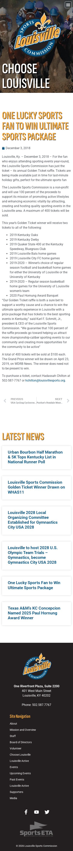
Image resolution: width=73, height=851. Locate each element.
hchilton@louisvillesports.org (45, 380)
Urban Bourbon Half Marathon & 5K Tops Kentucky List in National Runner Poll (35, 457)
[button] (68, 4)
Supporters (16, 792)
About (13, 723)
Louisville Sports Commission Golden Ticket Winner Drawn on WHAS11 (36, 487)
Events (14, 767)
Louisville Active (19, 761)
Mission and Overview (23, 730)
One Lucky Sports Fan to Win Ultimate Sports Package (34, 585)
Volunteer (15, 748)
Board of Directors (21, 742)
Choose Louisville (20, 754)
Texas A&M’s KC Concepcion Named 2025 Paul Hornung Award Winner (34, 613)
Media (13, 798)
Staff (13, 736)
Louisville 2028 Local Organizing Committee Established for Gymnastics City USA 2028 (33, 520)
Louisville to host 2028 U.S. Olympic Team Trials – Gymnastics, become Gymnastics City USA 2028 (33, 555)
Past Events (17, 779)
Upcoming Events (20, 773)
